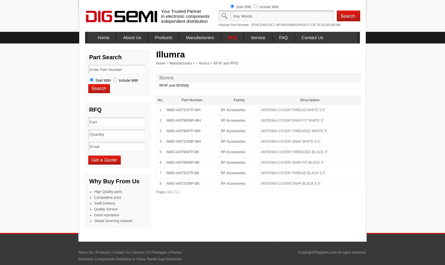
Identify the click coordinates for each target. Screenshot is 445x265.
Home (103, 37)
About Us (132, 37)
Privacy (175, 252)
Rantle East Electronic (164, 259)
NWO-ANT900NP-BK (183, 163)
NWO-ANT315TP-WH (183, 110)
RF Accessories (233, 110)
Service (258, 37)
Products (163, 37)
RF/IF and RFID (225, 63)
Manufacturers (200, 37)
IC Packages (157, 252)
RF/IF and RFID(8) (174, 85)
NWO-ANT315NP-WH (183, 142)
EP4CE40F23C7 (263, 25)
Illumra (204, 63)
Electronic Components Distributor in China (111, 259)
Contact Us (312, 37)
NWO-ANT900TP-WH (183, 131)
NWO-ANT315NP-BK (183, 184)
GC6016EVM (330, 25)
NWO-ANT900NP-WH (183, 120)
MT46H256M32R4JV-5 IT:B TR (298, 25)
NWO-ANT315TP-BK (182, 173)
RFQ (232, 37)
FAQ (283, 37)
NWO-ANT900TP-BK (182, 152)
